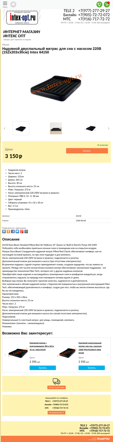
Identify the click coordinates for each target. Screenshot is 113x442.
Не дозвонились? (56, 412)
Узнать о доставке (56, 387)
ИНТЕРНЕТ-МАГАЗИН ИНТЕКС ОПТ (21, 33)
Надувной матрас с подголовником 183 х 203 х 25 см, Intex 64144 (42, 346)
